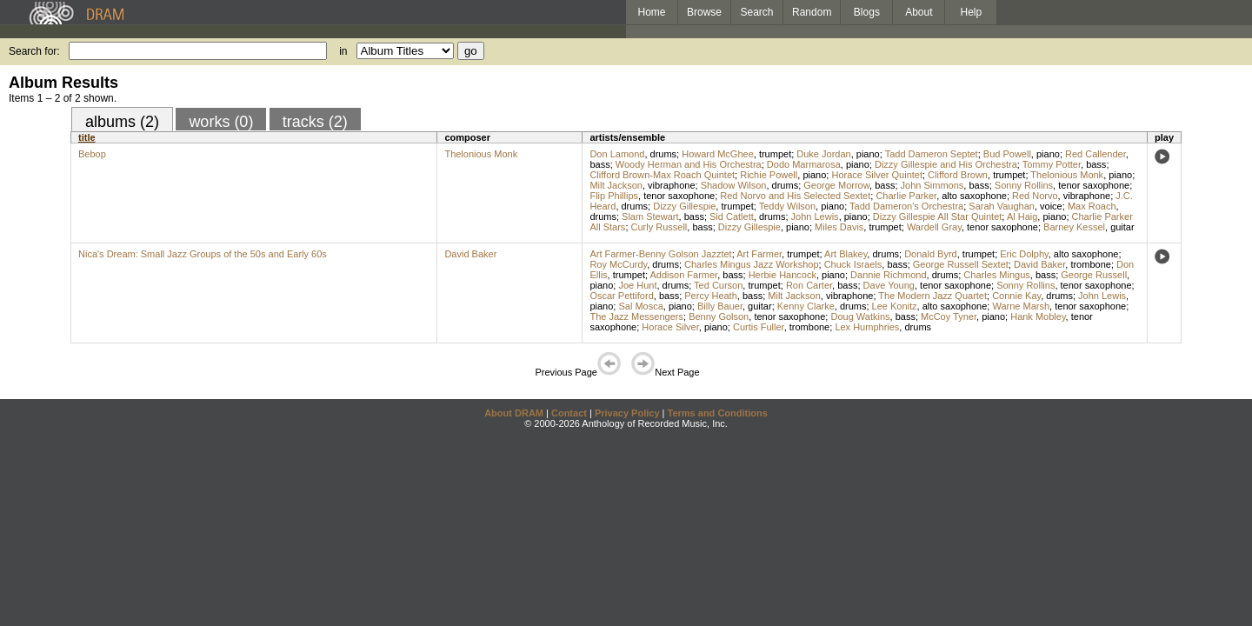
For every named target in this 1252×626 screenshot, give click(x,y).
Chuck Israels (853, 264)
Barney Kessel (1074, 227)
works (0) (221, 121)
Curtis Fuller (758, 327)
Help (971, 12)
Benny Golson (719, 316)
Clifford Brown (958, 175)
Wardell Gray (934, 227)
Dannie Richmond (888, 275)
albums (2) (122, 121)
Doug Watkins (859, 316)
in (343, 51)
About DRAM (513, 413)
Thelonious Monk (480, 154)
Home (651, 12)
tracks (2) (315, 121)
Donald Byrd (930, 254)
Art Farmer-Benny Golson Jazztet (660, 254)
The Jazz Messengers (636, 316)
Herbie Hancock (782, 275)
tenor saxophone (1093, 185)
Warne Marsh (1020, 306)
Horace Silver (670, 327)
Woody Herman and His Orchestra (689, 164)
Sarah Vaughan (1002, 206)
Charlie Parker (906, 195)
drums (663, 154)
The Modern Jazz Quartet (932, 295)
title (87, 137)
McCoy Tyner (948, 316)
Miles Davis (839, 227)
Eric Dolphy (1024, 254)
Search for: (34, 51)
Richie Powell (768, 175)
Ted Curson (718, 285)
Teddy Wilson (787, 206)
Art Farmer (759, 254)
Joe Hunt (637, 285)
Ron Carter (809, 285)
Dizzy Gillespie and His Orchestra (946, 164)
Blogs (867, 12)
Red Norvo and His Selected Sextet (795, 195)
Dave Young (889, 285)
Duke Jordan (823, 154)
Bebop (92, 154)
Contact (569, 413)
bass (599, 164)
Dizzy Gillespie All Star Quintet (937, 216)
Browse (704, 12)
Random (811, 12)
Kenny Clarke (806, 306)
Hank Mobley (1037, 316)
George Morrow (836, 185)
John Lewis (815, 216)
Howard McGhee (718, 154)
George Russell (1094, 275)
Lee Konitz (894, 306)
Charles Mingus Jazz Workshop (751, 264)
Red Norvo (1035, 195)
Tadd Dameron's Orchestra (906, 206)
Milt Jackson (616, 185)
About (918, 12)
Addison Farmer (684, 275)
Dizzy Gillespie (684, 206)
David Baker (470, 254)
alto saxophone (974, 195)
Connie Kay (1016, 295)
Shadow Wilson (734, 185)
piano (868, 154)
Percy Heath (710, 295)
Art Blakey (845, 254)
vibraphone (671, 185)
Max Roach (1092, 206)
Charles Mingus (996, 275)
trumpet (775, 154)
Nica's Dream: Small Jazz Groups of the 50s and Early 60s (202, 254)
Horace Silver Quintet (876, 175)
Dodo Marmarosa (804, 164)
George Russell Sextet (961, 264)
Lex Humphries (867, 327)
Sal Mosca (640, 306)
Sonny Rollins (1024, 185)
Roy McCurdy (618, 264)
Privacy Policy (627, 413)
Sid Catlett (731, 216)
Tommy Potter (1051, 164)
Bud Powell (1007, 154)
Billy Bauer (720, 306)
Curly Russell (659, 227)
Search (757, 12)
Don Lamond (616, 154)
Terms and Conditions (718, 413)
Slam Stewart (650, 216)
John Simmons (932, 185)
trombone (1090, 264)
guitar (1122, 227)
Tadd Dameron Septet (931, 154)
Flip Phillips (613, 195)
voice (1051, 206)
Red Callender (1095, 154)
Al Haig (1022, 216)
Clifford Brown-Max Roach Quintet (662, 175)
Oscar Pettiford (621, 295)
